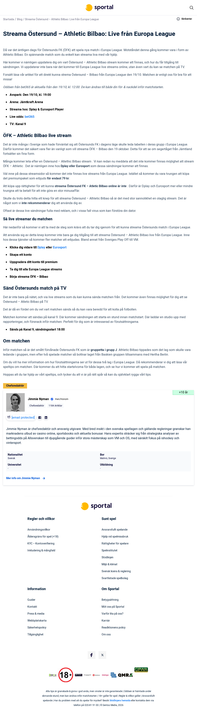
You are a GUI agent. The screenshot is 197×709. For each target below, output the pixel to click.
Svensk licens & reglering (116, 571)
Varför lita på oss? (112, 614)
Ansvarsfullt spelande (114, 530)
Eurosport (59, 247)
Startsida (8, 19)
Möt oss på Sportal (113, 607)
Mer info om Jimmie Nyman (26, 478)
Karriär (106, 621)
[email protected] (23, 417)
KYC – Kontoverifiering (40, 544)
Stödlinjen (107, 557)
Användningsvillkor (38, 530)
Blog (19, 19)
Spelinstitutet (109, 551)
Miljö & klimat (109, 564)
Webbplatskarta (37, 621)
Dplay (41, 247)
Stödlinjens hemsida (120, 700)
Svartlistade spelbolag (115, 578)
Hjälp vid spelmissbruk (115, 537)
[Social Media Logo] (91, 655)
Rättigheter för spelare (115, 544)
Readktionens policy (114, 628)
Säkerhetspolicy (36, 628)
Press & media (35, 614)
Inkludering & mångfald (41, 551)
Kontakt (32, 607)
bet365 (29, 116)
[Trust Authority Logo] (78, 675)
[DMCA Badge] (52, 675)
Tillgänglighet (35, 635)
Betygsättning (110, 600)
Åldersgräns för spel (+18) (43, 537)
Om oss (106, 635)
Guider (31, 600)
